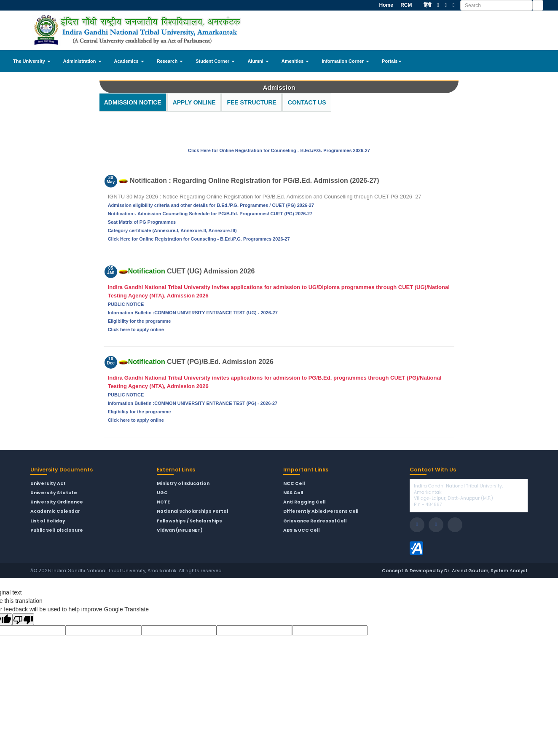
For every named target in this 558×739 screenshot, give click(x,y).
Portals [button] (392, 61)
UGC (162, 493)
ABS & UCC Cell (301, 530)
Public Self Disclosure (56, 530)
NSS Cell (293, 493)
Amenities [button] (295, 61)
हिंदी (427, 5)
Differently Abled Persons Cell (320, 511)
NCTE (163, 502)
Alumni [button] (257, 61)
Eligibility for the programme (139, 321)
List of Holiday (47, 521)
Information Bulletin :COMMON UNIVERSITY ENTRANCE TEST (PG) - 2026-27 (193, 403)
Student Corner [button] (215, 61)
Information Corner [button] (345, 61)
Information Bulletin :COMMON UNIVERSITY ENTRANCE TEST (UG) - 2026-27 (193, 312)
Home (385, 5)
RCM (405, 5)
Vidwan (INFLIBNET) (180, 530)
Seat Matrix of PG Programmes (142, 222)
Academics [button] (129, 61)
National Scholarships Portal (192, 511)
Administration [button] (82, 61)
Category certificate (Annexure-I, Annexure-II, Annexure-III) (172, 230)
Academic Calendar (55, 511)
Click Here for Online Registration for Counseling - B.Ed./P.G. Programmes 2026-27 (279, 150)
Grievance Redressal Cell (314, 521)
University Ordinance (56, 502)
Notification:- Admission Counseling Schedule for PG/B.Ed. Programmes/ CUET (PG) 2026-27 (210, 213)
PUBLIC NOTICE (126, 304)
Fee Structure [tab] (251, 102)
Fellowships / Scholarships (189, 521)
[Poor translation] (23, 619)
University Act (48, 484)
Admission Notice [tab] (132, 102)
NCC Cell (294, 484)
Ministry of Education (183, 484)
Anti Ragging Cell (304, 502)
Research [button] (170, 61)
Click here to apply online (136, 329)
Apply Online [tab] (194, 102)
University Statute (53, 493)
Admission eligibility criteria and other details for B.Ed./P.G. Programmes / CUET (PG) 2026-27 (211, 205)
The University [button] (32, 61)
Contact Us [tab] (307, 102)
